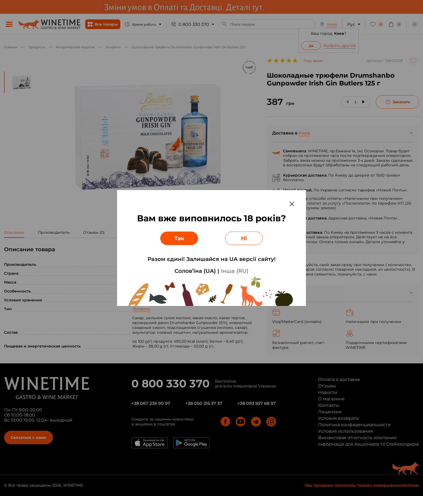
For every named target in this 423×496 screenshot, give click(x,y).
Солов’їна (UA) (195, 271)
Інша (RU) (234, 271)
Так (179, 238)
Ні (244, 238)
